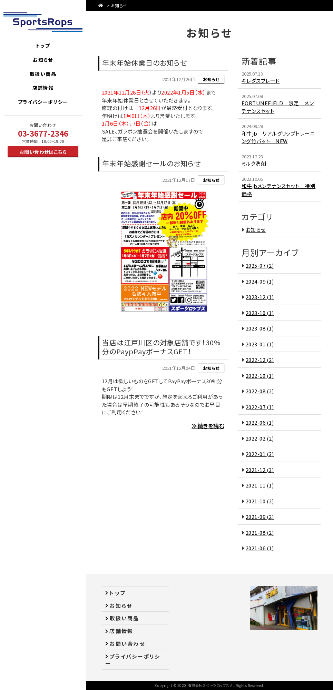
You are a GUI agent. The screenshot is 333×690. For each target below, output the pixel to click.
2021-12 (260, 469)
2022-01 (260, 453)
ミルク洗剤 (257, 163)
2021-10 (260, 501)
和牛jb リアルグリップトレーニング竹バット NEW (278, 137)
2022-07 (260, 407)
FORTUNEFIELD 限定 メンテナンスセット (278, 107)
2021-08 (260, 532)
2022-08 (260, 391)
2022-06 (260, 422)
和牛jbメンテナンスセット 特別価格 (278, 189)
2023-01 (260, 344)
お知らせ (119, 5)
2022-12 (260, 359)
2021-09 (260, 516)
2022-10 (260, 375)
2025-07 (260, 265)
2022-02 (260, 438)
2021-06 (260, 548)
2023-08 (260, 328)
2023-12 (260, 296)
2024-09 (260, 281)
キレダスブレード (261, 80)
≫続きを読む (208, 426)
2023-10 (260, 312)
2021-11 (260, 485)
